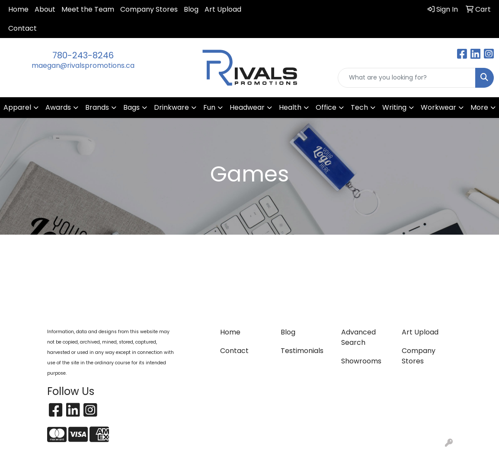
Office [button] (326, 107)
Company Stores (149, 9)
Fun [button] (209, 107)
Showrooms (361, 361)
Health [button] (290, 107)
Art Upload (223, 9)
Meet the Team (87, 9)
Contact (22, 28)
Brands (97, 107)
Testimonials (302, 351)
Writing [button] (394, 107)
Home (18, 9)
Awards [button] (58, 107)
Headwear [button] (247, 107)
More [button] (479, 107)
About (45, 9)
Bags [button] (131, 107)
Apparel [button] (17, 107)
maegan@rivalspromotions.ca (83, 65)
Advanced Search (358, 337)
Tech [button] (359, 107)
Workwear (438, 107)
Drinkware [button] (171, 107)
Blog (191, 9)
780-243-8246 (83, 55)
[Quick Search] (407, 78)
